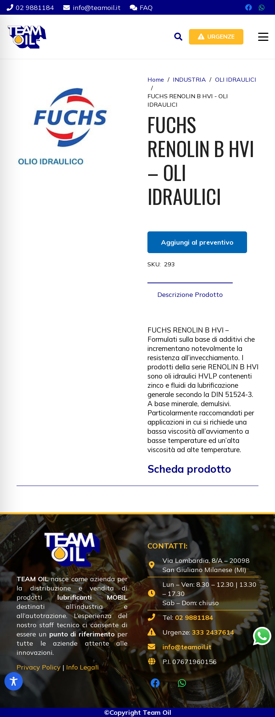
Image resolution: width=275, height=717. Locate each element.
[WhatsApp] (261, 7)
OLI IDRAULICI (235, 79)
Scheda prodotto (189, 468)
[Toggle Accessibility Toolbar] (14, 681)
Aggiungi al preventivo (197, 242)
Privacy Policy (39, 667)
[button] (178, 37)
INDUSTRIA (189, 79)
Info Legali (82, 667)
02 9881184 (194, 617)
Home (155, 79)
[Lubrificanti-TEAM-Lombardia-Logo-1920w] (27, 37)
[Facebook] (248, 7)
